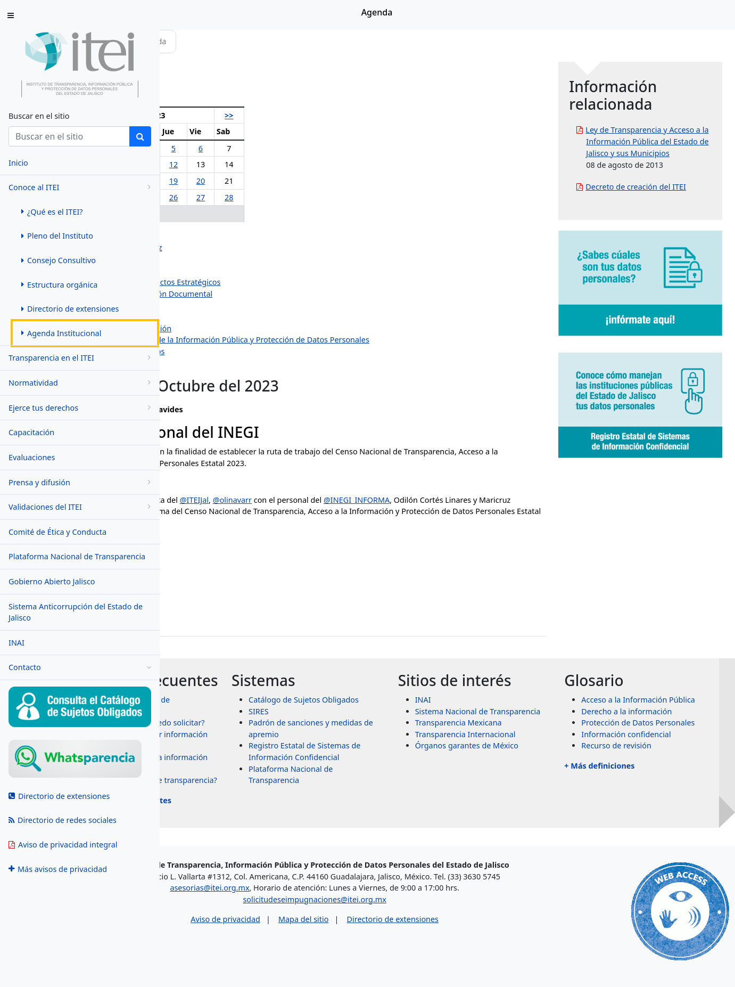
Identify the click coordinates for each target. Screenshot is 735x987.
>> (330, 115)
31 (239, 213)
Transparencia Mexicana (530, 734)
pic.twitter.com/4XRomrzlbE (455, 523)
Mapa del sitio (387, 942)
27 (308, 197)
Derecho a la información (662, 722)
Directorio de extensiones (476, 942)
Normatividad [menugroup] (81, 383)
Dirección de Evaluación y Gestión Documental (272, 294)
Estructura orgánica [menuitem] (59, 285)
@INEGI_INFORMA (500, 500)
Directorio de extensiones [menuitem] (70, 309)
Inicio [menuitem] (18, 163)
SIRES (366, 722)
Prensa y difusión (81, 482)
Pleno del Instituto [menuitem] (57, 236)
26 (287, 197)
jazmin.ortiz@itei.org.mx (221, 606)
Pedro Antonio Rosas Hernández (247, 247)
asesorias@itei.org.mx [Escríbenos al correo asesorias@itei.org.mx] (293, 910)
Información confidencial (662, 757)
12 (287, 164)
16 (214, 181)
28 (330, 197)
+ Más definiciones (635, 789)
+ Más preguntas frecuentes (262, 841)
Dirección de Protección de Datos (248, 351)
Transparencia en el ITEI (81, 358)
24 (239, 197)
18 (264, 181)
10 (239, 164)
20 (308, 181)
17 (239, 181)
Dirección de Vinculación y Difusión (252, 328)
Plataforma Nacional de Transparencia (77, 556)
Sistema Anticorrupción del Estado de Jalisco (76, 612)
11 (264, 164)
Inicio (192, 41)
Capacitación (31, 432)
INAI (16, 643)
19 (287, 181)
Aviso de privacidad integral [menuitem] (63, 844)
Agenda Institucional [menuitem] (61, 333)
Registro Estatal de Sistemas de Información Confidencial (400, 768)
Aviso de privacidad (309, 942)
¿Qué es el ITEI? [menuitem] (52, 212)
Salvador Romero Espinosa (237, 259)
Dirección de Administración (239, 305)
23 (214, 197)
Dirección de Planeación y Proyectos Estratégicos (276, 282)
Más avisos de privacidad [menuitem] (58, 869)
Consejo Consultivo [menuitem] (58, 260)
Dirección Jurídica (220, 317)
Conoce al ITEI (81, 187)
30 (214, 213)
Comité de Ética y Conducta (57, 532)
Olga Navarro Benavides (232, 236)
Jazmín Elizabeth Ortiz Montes (242, 271)
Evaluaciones (32, 457)
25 (264, 197)
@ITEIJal (337, 500)
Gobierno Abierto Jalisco (52, 581)
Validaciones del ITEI (81, 507)
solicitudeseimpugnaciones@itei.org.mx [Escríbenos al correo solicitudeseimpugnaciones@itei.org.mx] (398, 922)
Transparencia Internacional (537, 745)
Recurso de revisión (652, 769)
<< (187, 115)
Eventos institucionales (230, 363)
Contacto (80, 667)
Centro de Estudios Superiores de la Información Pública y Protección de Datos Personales (351, 340)
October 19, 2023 (268, 543)
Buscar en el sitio (39, 116)
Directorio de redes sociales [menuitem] (63, 820)
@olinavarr (375, 500)
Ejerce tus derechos (81, 408)
